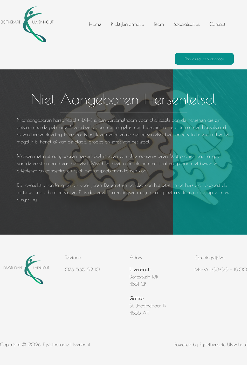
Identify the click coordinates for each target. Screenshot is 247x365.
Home (95, 24)
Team (159, 24)
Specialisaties (186, 24)
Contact (217, 24)
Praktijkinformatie (127, 24)
